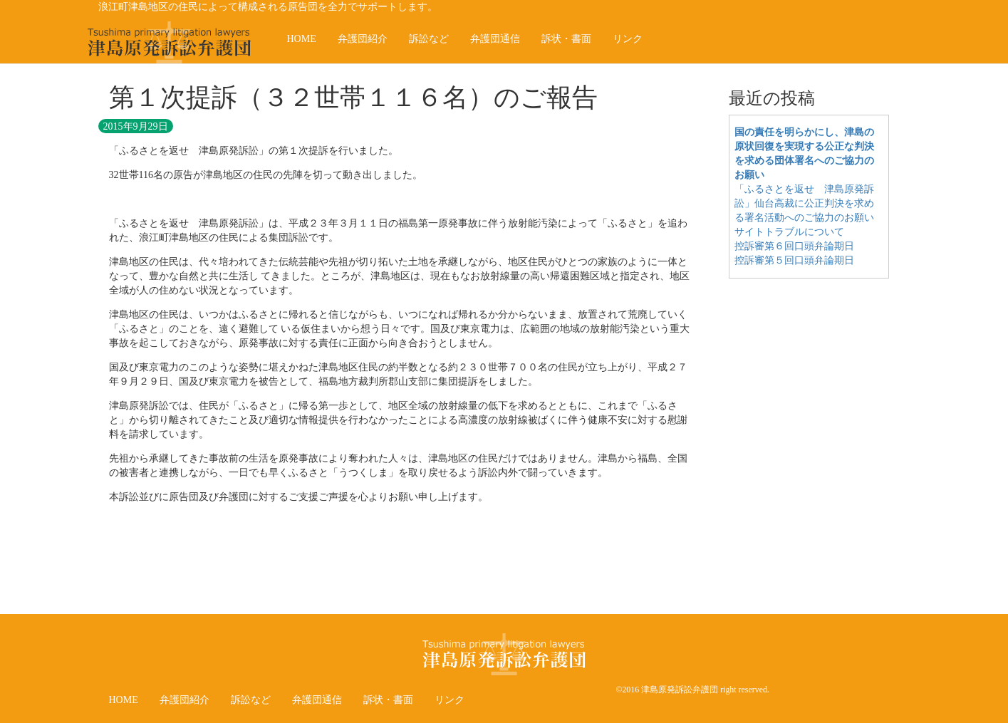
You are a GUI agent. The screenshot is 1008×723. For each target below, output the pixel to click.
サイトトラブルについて (789, 232)
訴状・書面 (566, 38)
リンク (628, 38)
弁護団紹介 (363, 38)
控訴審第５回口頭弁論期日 (794, 260)
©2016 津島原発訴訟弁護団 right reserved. (692, 690)
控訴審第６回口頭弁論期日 (794, 246)
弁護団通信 (495, 38)
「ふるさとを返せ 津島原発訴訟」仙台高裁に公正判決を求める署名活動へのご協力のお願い (804, 203)
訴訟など (429, 38)
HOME (301, 38)
